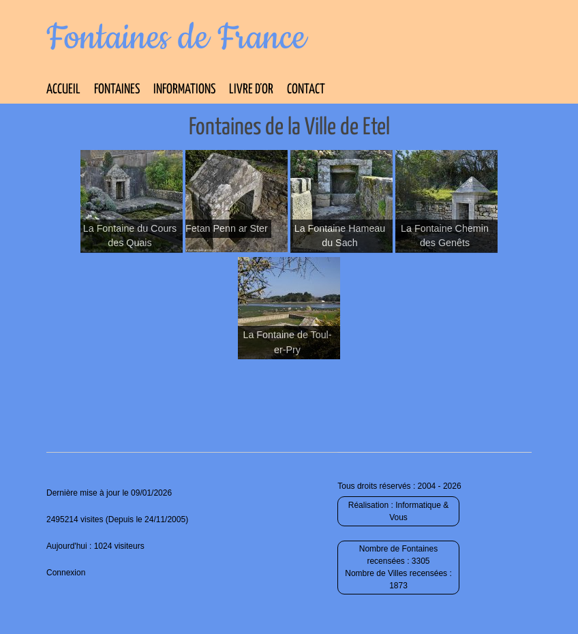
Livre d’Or (251, 89)
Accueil (63, 89)
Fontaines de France (176, 38)
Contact (306, 89)
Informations (184, 89)
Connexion (65, 572)
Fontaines (117, 89)
